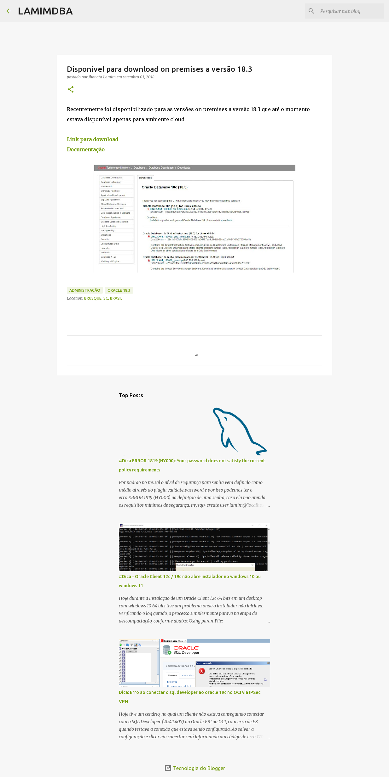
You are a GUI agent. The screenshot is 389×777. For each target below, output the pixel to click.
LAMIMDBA (45, 10)
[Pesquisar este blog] (351, 11)
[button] (70, 90)
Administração (84, 290)
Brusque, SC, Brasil (103, 298)
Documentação (86, 149)
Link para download (92, 139)
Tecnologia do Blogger (194, 768)
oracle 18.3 (119, 290)
